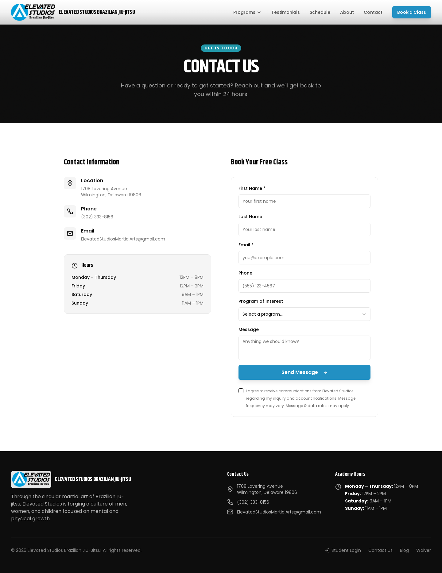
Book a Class (411, 12)
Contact (373, 12)
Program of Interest (260, 301)
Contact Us (380, 550)
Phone (245, 273)
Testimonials (285, 12)
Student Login (343, 550)
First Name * (252, 188)
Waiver (423, 550)
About (347, 12)
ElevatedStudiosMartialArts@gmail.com (123, 239)
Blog (404, 550)
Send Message (304, 372)
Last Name (250, 216)
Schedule (320, 12)
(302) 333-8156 (97, 217)
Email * (246, 245)
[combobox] (304, 314)
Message (248, 329)
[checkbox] (240, 390)
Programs (247, 12)
